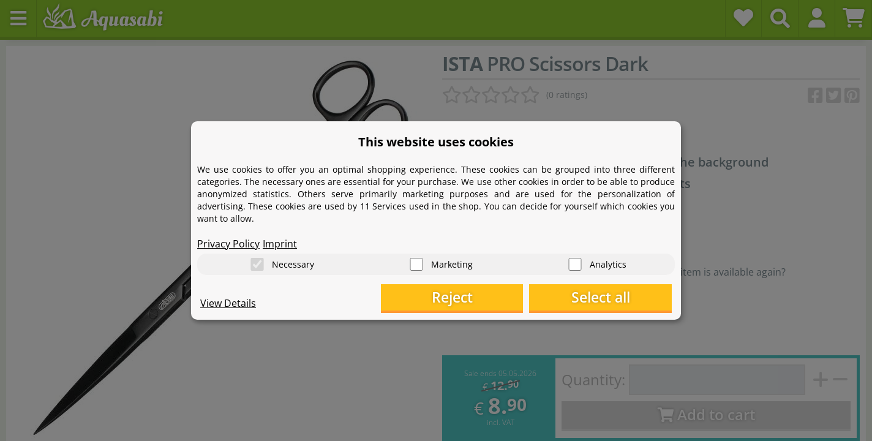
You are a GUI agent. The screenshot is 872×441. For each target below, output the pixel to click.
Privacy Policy (228, 242)
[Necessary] (257, 263)
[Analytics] (575, 263)
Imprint (280, 242)
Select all (610, 297)
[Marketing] (416, 263)
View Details (228, 304)
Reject (482, 297)
